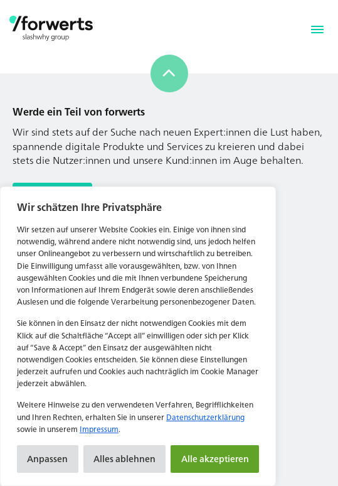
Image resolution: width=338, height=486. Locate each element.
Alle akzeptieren (215, 459)
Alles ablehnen (124, 459)
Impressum (99, 429)
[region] (138, 336)
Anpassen (47, 459)
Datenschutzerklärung (205, 417)
